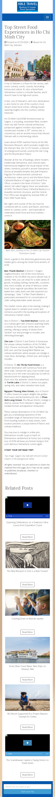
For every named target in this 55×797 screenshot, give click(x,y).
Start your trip (27, 791)
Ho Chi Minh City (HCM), (15, 118)
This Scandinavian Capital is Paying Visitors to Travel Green (27, 748)
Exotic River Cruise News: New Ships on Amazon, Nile (27, 653)
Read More (27, 537)
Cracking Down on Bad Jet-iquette (27, 604)
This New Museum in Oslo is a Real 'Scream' (27, 557)
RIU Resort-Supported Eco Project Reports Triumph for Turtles (27, 701)
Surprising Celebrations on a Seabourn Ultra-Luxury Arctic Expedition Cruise (27, 510)
